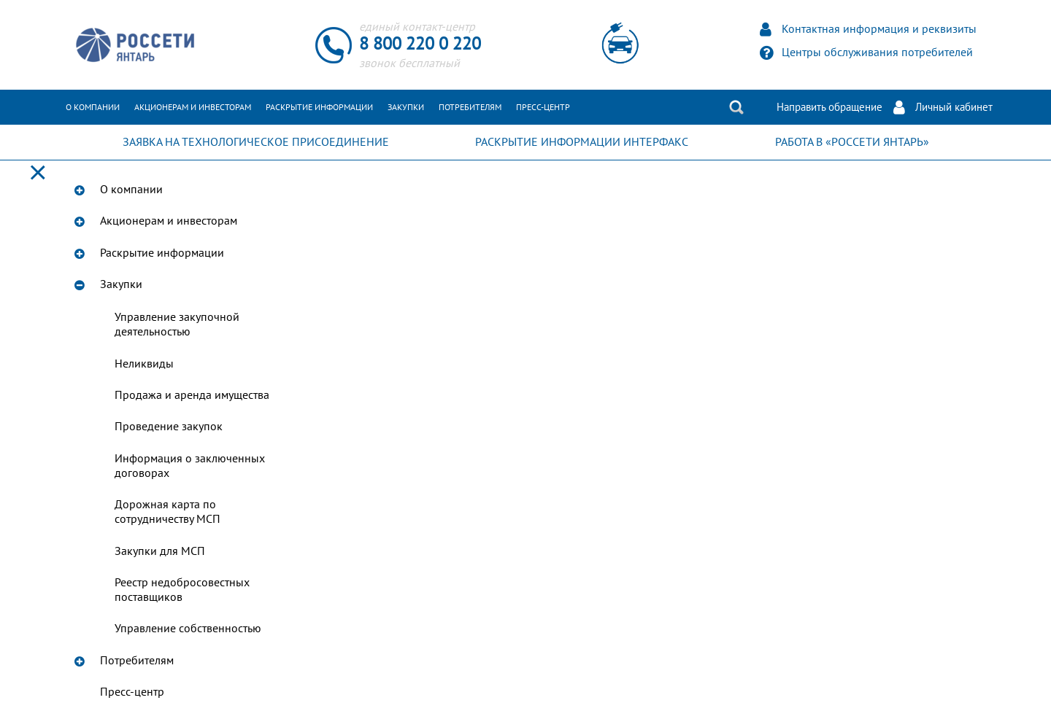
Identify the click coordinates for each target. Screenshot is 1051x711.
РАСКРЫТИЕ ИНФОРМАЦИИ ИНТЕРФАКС (581, 142)
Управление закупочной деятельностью (177, 324)
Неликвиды (144, 363)
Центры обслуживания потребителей (877, 52)
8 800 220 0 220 (420, 44)
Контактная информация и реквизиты (879, 29)
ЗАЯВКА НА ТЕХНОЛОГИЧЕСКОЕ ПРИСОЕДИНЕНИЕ (256, 142)
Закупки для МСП (160, 551)
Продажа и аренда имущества (192, 395)
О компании (93, 107)
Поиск (736, 107)
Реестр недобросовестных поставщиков (182, 590)
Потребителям (470, 107)
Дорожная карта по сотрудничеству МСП (167, 512)
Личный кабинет (954, 107)
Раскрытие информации (319, 107)
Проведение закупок (169, 426)
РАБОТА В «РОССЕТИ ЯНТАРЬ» (852, 142)
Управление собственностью (188, 628)
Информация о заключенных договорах (190, 466)
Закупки (406, 107)
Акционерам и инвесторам (192, 107)
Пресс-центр (543, 107)
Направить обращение (829, 107)
